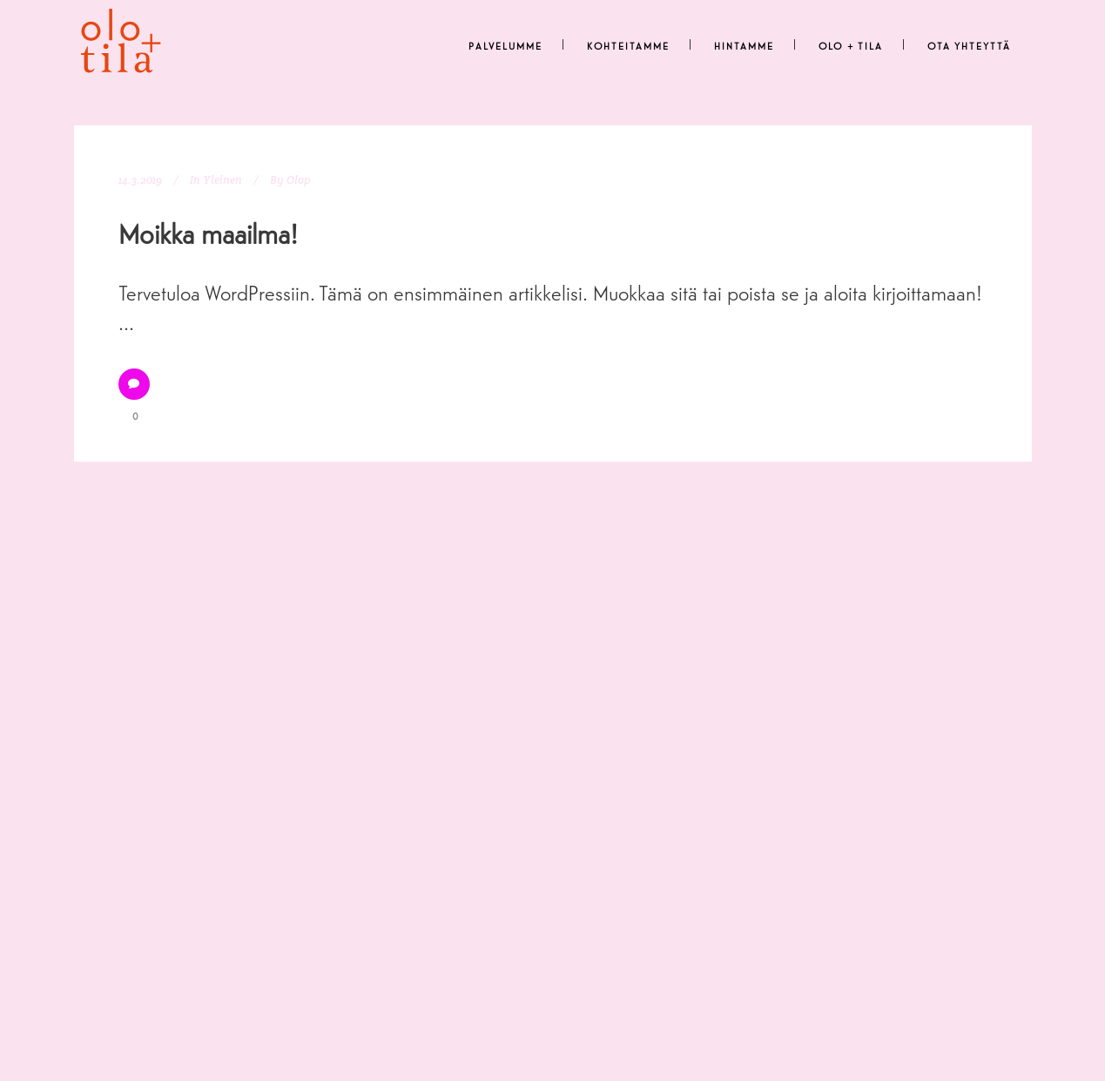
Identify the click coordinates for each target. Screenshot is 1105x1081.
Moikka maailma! (208, 232)
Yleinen (222, 179)
